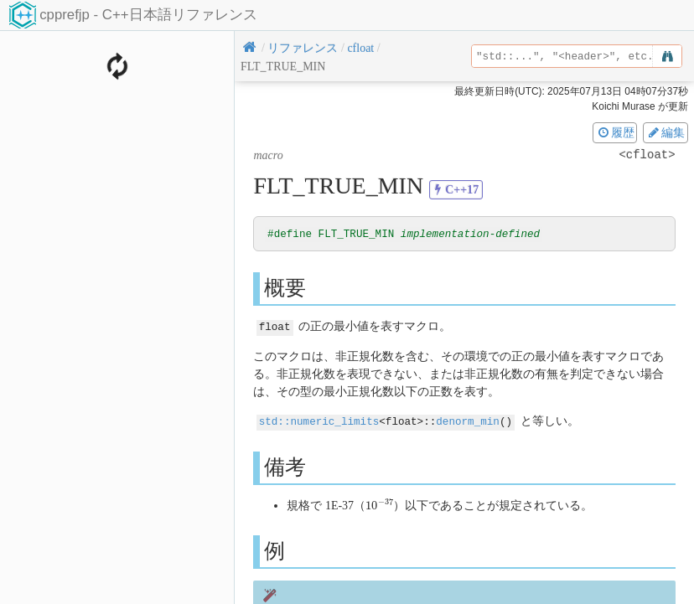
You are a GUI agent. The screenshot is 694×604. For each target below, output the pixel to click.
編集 (665, 132)
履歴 (615, 132)
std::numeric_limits (319, 421)
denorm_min (468, 421)
